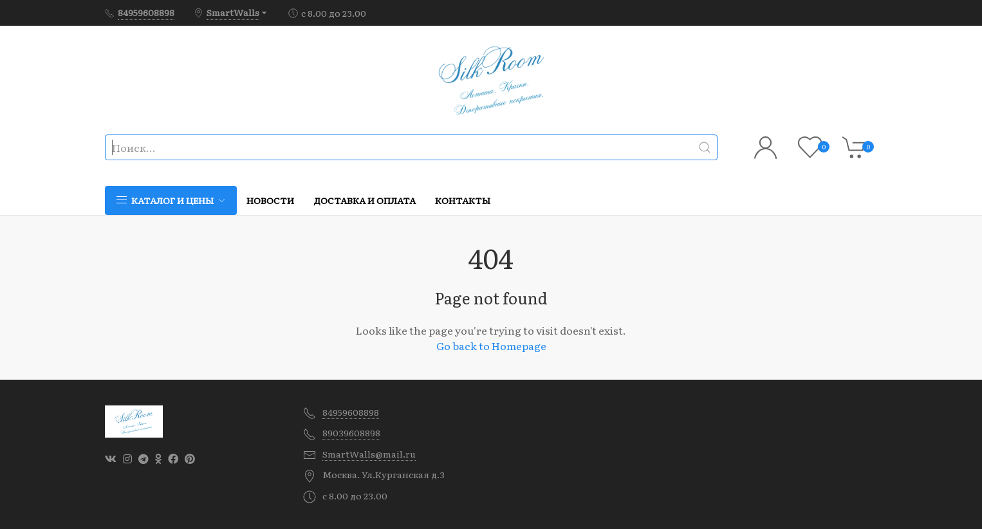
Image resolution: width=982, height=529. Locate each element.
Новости (270, 200)
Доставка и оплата (364, 200)
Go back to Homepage (491, 345)
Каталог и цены (171, 200)
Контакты (462, 200)
